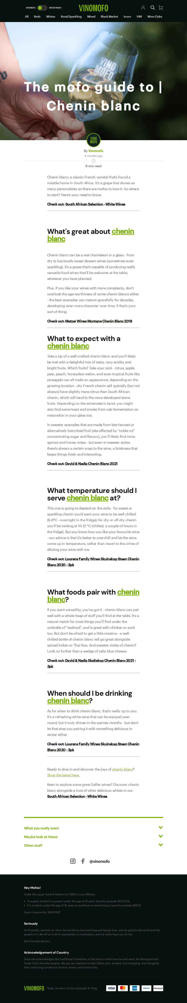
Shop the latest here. (63, 775)
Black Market (109, 16)
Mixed (91, 16)
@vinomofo (99, 861)
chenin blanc (68, 346)
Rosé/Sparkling (71, 16)
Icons (127, 16)
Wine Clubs (154, 16)
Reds (37, 16)
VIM (139, 16)
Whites (50, 16)
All (27, 16)
